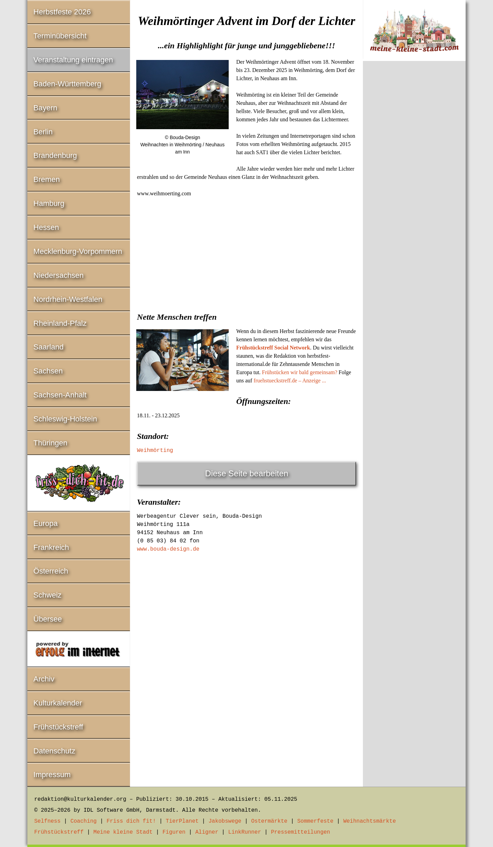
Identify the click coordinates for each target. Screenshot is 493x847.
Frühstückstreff (58, 727)
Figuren (173, 832)
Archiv (44, 679)
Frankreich (51, 547)
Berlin (43, 131)
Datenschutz (54, 751)
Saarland (49, 347)
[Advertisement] (246, 252)
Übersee (48, 619)
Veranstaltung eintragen (73, 60)
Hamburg (49, 203)
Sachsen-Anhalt (60, 395)
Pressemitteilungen (300, 832)
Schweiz (48, 595)
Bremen (47, 179)
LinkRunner (244, 832)
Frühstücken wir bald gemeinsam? (299, 372)
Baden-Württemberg (67, 83)
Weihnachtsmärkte (369, 821)
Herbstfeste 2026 (62, 12)
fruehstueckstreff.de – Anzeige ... (290, 380)
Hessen (46, 227)
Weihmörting (155, 450)
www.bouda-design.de (168, 549)
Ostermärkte (269, 821)
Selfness (47, 821)
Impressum (52, 774)
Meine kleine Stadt (123, 832)
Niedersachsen (59, 275)
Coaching (84, 821)
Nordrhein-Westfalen (68, 299)
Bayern (46, 107)
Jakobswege (224, 821)
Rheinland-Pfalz (60, 323)
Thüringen (50, 443)
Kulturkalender (58, 703)
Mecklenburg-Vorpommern (78, 251)
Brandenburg (55, 155)
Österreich (51, 571)
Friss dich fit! (131, 821)
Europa (46, 523)
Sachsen (48, 371)
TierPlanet (182, 821)
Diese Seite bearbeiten (246, 473)
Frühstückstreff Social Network (273, 348)
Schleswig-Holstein (65, 419)
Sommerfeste (315, 821)
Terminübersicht (60, 36)
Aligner (206, 832)
